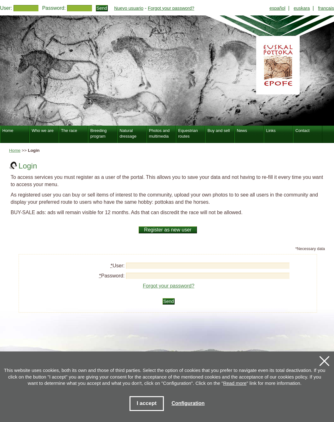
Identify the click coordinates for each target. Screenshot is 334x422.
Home (14, 150)
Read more (234, 383)
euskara (302, 8)
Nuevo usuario (128, 8)
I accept (147, 403)
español (277, 8)
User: (6, 8)
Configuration (187, 403)
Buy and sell (219, 130)
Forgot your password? (171, 8)
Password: (54, 8)
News (242, 130)
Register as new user (167, 229)
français (326, 8)
